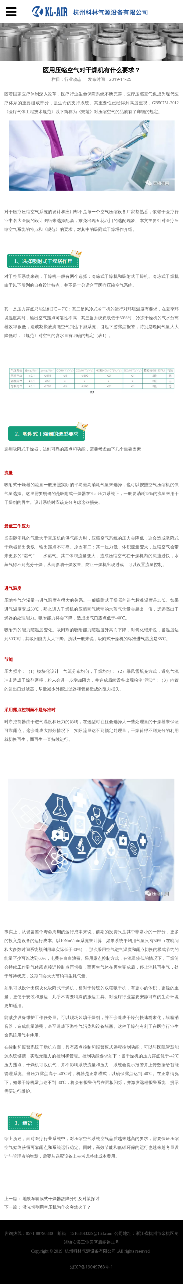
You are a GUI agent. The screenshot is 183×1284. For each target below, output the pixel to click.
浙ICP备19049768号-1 (91, 1267)
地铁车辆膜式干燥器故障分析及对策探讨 (61, 1198)
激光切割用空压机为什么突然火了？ (57, 1207)
